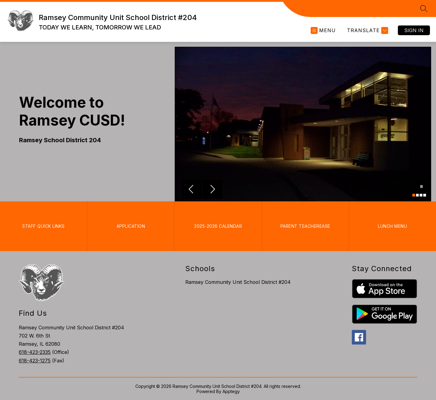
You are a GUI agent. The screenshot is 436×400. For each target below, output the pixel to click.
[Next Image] (212, 190)
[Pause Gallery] (421, 187)
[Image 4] (424, 195)
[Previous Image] (191, 190)
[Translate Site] (366, 30)
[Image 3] (421, 195)
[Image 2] (417, 195)
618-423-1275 (35, 361)
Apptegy (231, 391)
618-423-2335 (35, 352)
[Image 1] (413, 195)
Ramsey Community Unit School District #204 (238, 282)
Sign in (414, 30)
